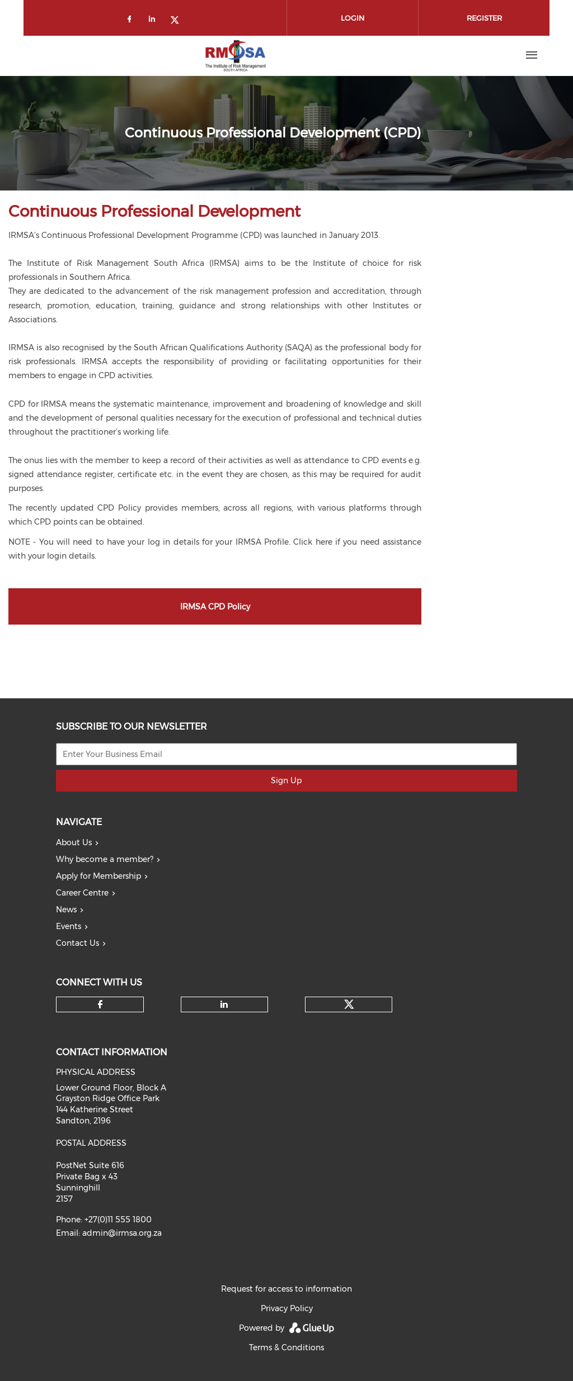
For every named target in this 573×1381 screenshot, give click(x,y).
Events (68, 926)
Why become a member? (104, 859)
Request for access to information (286, 1289)
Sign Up (286, 780)
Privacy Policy (287, 1308)
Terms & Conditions (286, 1347)
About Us (74, 842)
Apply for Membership (98, 876)
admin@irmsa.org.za (122, 1233)
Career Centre (82, 893)
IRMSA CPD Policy (215, 607)
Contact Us (77, 943)
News (66, 909)
